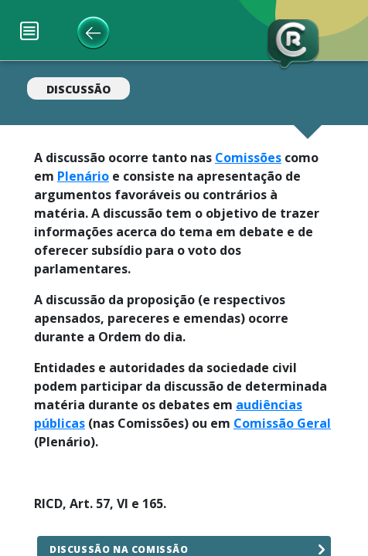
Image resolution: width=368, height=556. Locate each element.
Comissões (248, 157)
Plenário (83, 176)
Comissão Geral (282, 423)
